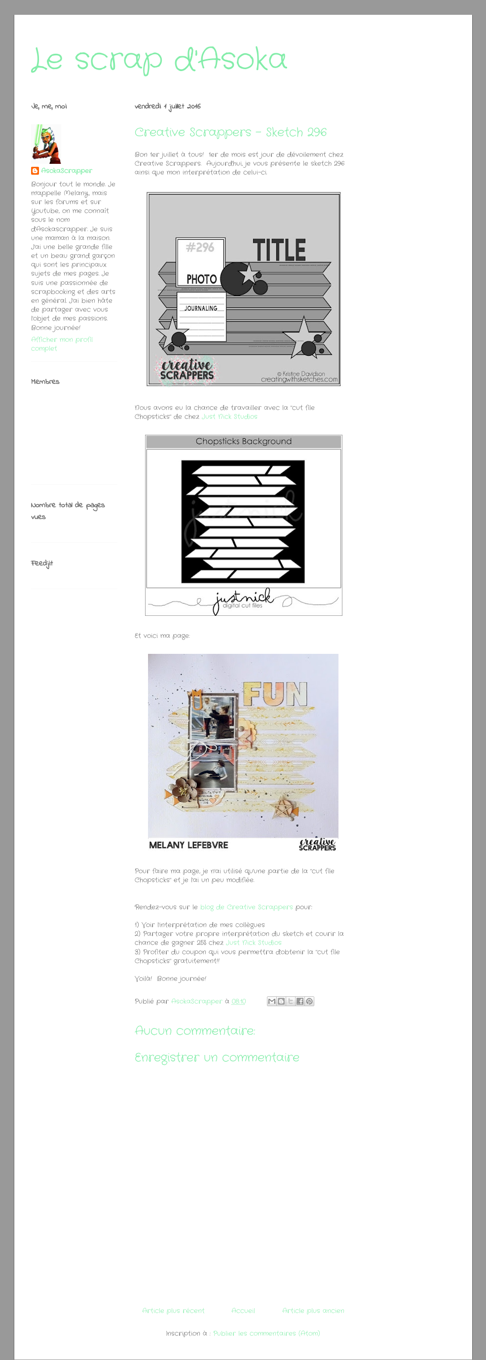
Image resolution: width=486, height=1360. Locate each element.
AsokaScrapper (66, 171)
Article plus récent (173, 1311)
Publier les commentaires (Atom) (266, 1333)
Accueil (243, 1311)
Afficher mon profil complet (62, 344)
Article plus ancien (313, 1311)
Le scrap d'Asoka (159, 60)
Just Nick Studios (230, 416)
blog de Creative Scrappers (246, 907)
